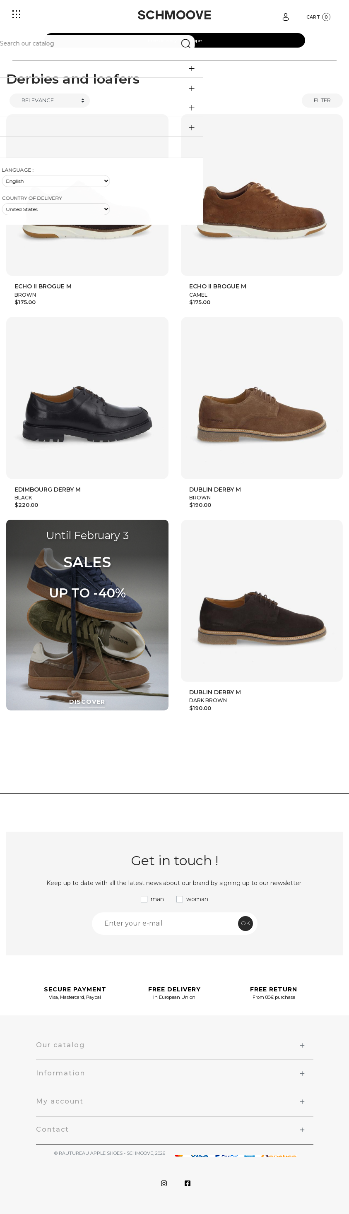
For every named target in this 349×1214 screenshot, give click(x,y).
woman (197, 899)
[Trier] (50, 101)
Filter (322, 100)
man (157, 899)
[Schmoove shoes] (174, 14)
